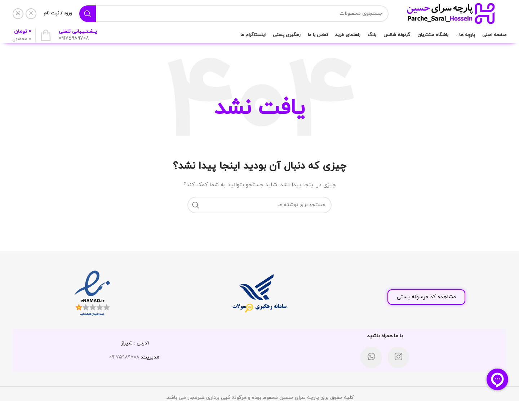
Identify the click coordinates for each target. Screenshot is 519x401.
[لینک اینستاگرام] (31, 13)
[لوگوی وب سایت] (451, 13)
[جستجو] (234, 13)
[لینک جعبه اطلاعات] (78, 35)
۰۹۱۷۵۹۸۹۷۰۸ (124, 357)
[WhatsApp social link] (18, 13)
